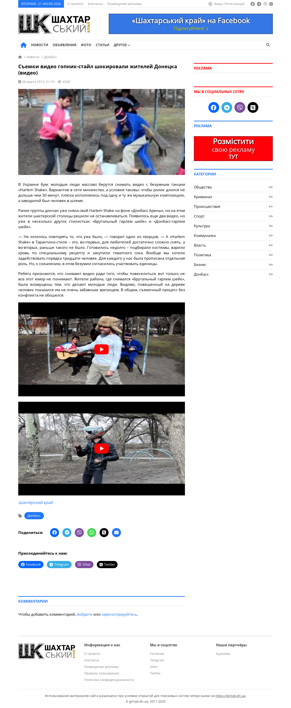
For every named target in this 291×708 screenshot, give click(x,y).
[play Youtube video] (101, 349)
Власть (233, 245)
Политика (233, 255)
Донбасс (34, 515)
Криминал (233, 197)
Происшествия (233, 206)
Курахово (223, 653)
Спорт (233, 216)
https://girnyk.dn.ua (231, 696)
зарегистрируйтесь (119, 614)
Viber (154, 667)
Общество (233, 187)
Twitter (155, 673)
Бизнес (233, 264)
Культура (233, 226)
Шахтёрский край (35, 502)
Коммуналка (233, 235)
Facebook (157, 653)
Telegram (157, 660)
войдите (85, 614)
